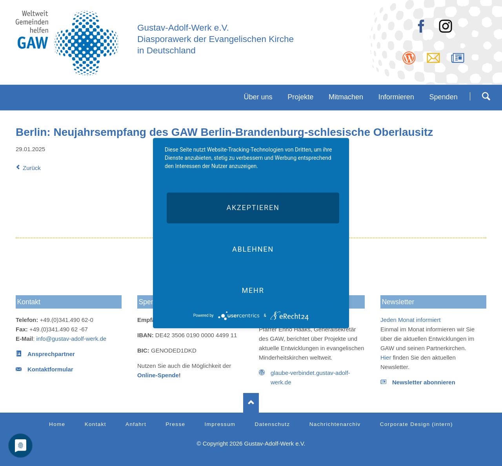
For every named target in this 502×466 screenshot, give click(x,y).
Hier (385, 357)
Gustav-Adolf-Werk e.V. (183, 28)
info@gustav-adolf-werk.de (71, 338)
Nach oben (251, 403)
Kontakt (28, 302)
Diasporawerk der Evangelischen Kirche (215, 39)
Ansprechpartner (51, 354)
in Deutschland (166, 50)
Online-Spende (158, 375)
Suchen (486, 96)
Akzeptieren (252, 208)
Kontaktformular (50, 369)
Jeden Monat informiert (410, 319)
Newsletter (398, 302)
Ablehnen (253, 249)
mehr (253, 290)
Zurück (32, 167)
